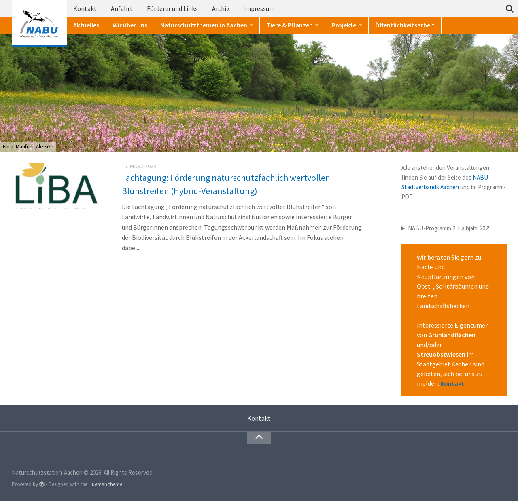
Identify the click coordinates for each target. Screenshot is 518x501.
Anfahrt (122, 8)
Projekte (344, 25)
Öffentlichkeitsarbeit (405, 25)
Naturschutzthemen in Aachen (203, 25)
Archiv (220, 8)
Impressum (259, 8)
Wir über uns (130, 25)
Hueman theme (105, 484)
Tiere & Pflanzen (289, 25)
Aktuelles (86, 25)
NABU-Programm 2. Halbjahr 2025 (449, 228)
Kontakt (85, 8)
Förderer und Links (172, 8)
